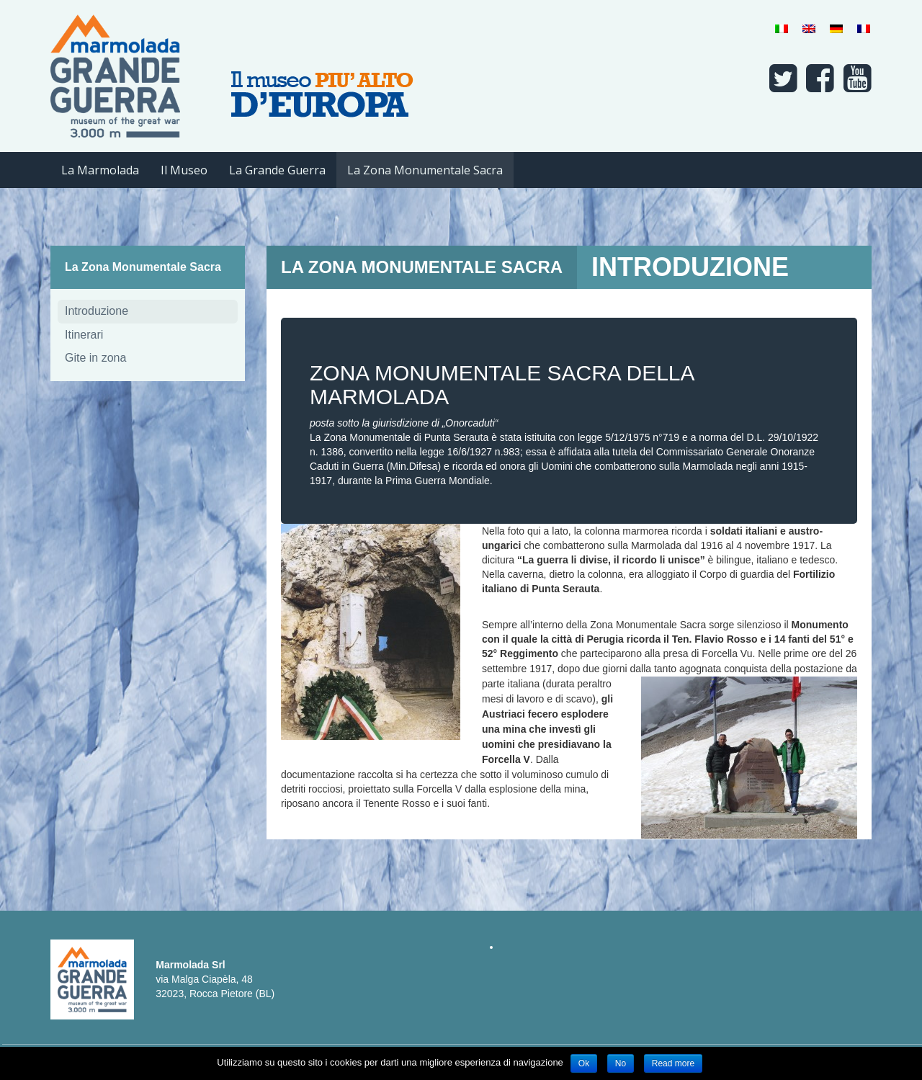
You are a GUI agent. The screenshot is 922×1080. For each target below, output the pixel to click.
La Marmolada (100, 170)
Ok (583, 1063)
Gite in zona (95, 358)
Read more (673, 1063)
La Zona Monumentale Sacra (425, 170)
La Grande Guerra (277, 170)
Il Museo (184, 170)
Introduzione (96, 311)
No (620, 1063)
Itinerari (84, 335)
